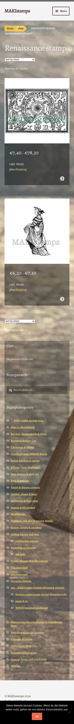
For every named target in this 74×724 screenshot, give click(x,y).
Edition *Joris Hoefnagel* (25, 467)
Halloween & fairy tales (24, 501)
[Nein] (69, 712)
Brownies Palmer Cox (23, 441)
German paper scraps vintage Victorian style (41, 594)
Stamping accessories (23, 548)
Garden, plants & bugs (24, 494)
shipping (21, 169)
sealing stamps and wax (25, 534)
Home (10, 28)
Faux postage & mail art (24, 474)
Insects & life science (23, 507)
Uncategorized (19, 574)
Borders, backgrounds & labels (29, 434)
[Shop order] (20, 59)
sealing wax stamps (26, 541)
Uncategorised (19, 568)
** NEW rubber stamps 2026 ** (29, 420)
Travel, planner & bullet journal (29, 561)
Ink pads (20, 554)
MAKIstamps (17, 10)
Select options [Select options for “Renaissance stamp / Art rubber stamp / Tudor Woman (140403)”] (62, 299)
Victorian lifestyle (21, 581)
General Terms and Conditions (29, 659)
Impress (15, 666)
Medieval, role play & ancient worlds (32, 521)
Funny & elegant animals (25, 487)
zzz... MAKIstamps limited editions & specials (37, 588)
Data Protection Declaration (27, 632)
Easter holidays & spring (25, 461)
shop (20, 28)
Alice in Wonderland (23, 427)
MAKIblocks (18, 514)
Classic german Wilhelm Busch (29, 454)
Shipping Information (24, 653)
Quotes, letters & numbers (26, 527)
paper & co (21, 601)
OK (37, 716)
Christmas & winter (22, 447)
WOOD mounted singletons (31, 608)
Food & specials (20, 481)
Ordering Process (21, 646)
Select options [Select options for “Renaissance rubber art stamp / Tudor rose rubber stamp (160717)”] (62, 178)
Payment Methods (21, 639)
